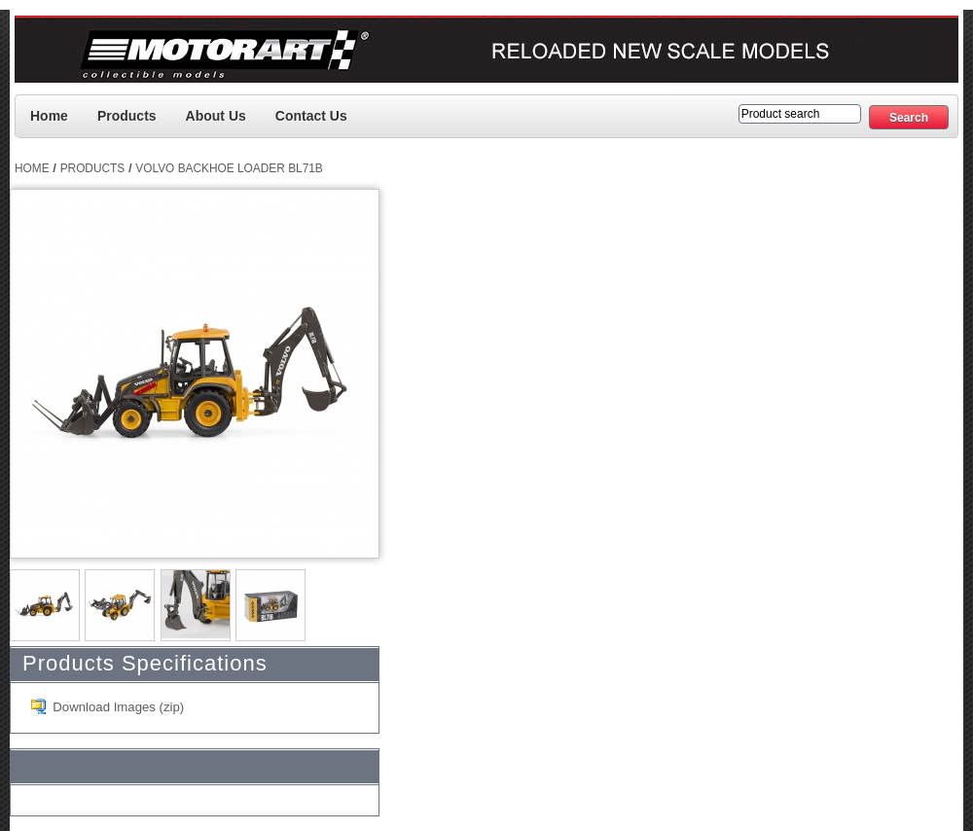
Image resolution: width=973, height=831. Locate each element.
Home (49, 116)
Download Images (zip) (118, 707)
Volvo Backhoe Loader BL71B (229, 168)
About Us (216, 116)
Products (127, 116)
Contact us (311, 116)
